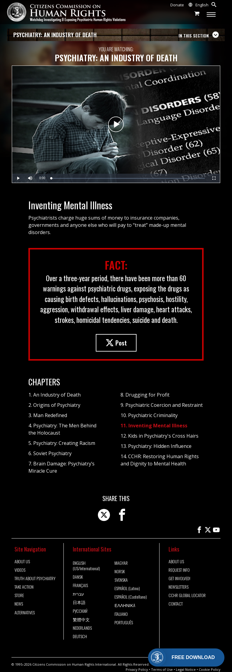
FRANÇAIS (80, 585)
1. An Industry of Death (54, 394)
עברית (78, 593)
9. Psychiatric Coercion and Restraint (162, 405)
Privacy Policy (137, 669)
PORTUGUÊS (123, 622)
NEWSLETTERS (178, 587)
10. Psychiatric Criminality (149, 415)
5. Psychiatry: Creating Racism (61, 443)
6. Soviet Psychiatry (50, 453)
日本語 (79, 602)
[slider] (128, 178)
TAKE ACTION (24, 587)
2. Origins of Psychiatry (54, 405)
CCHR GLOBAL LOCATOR (187, 595)
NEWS (18, 603)
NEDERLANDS (82, 628)
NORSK (119, 571)
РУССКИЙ (80, 611)
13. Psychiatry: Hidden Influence (156, 446)
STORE (19, 595)
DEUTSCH (80, 636)
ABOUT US (22, 561)
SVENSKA (121, 580)
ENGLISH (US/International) (86, 565)
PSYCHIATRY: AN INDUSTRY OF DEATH (55, 35)
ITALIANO (121, 614)
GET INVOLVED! (179, 578)
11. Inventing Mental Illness (154, 425)
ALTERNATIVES (24, 612)
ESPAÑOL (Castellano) (130, 597)
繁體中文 (81, 619)
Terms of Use (162, 669)
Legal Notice (186, 669)
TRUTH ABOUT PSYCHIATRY (35, 578)
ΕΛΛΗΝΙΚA (124, 605)
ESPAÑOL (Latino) (127, 588)
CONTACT (176, 603)
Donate (177, 5)
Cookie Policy (210, 669)
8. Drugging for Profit (145, 394)
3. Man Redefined (47, 415)
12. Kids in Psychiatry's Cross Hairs (159, 435)
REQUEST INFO (179, 570)
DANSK (78, 577)
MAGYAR (121, 563)
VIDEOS (19, 570)
